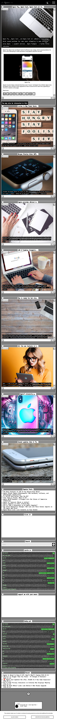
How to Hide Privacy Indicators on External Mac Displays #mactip (26, 683)
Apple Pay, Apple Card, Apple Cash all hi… (27, 7)
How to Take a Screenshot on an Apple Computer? (20, 505)
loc (29, 573)
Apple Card (11, 50)
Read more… (6, 90)
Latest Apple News (32, 704)
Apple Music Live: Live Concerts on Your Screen (20, 510)
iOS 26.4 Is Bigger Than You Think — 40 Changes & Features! (24, 677)
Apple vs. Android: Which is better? (16, 502)
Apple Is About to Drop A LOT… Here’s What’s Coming (21, 675)
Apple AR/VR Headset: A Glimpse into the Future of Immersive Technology (25, 500)
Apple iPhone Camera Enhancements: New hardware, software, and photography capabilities (26, 494)
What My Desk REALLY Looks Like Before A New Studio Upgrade (24, 686)
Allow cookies (15, 717)
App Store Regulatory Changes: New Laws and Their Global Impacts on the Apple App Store (27, 507)
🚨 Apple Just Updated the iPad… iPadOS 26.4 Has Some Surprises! (27, 680)
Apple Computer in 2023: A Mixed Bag (16, 504)
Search (54, 544)
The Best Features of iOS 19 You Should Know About (21, 492)
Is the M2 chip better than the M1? (15, 496)
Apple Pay (38, 85)
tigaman (25, 706)
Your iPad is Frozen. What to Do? (15, 498)
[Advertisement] (28, 526)
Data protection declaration (42, 717)
